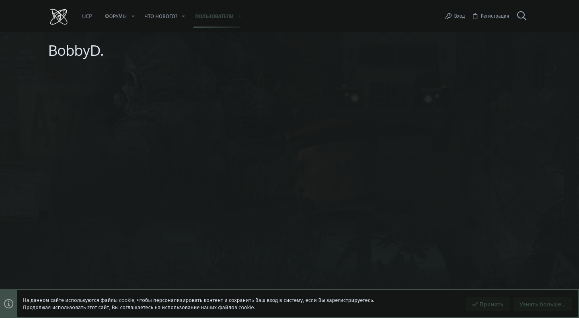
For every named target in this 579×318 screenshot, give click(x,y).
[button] (132, 16)
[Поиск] (521, 16)
